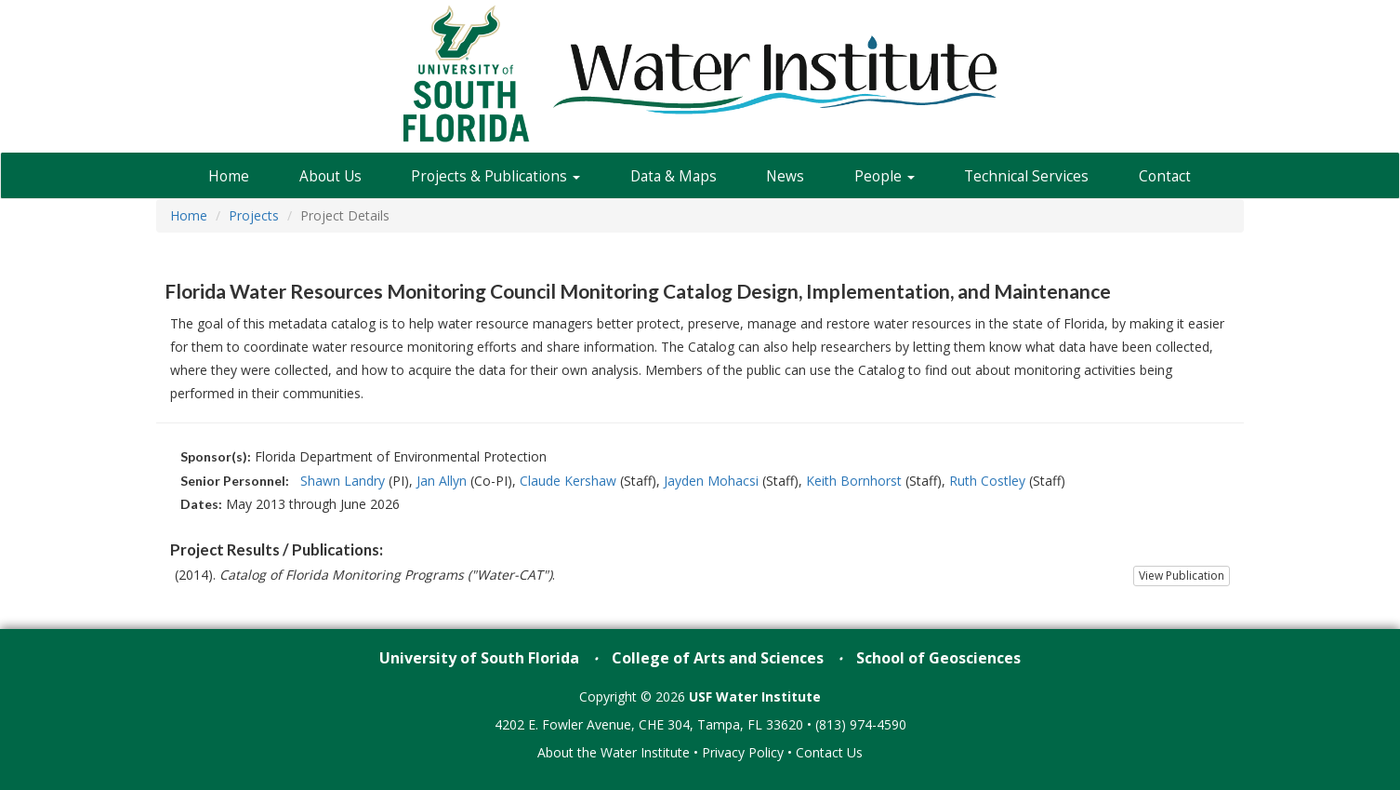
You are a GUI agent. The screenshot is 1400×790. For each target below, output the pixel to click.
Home (228, 176)
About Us (330, 176)
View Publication (1181, 575)
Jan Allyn (441, 480)
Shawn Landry (342, 480)
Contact (1165, 176)
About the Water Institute (613, 752)
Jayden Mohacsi (711, 480)
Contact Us (829, 752)
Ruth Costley (987, 480)
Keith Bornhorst (854, 480)
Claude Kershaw (568, 480)
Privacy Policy (743, 752)
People (884, 176)
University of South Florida (479, 658)
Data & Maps (673, 176)
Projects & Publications (495, 176)
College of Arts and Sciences (718, 658)
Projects (254, 215)
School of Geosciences (938, 658)
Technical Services (1026, 176)
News (785, 176)
